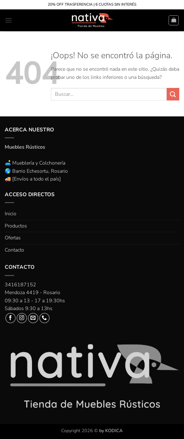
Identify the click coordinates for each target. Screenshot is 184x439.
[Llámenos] (44, 318)
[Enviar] (173, 94)
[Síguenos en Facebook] (10, 318)
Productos (16, 225)
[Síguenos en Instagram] (22, 318)
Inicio (10, 213)
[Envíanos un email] (33, 318)
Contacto (14, 250)
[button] (8, 20)
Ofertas (13, 237)
